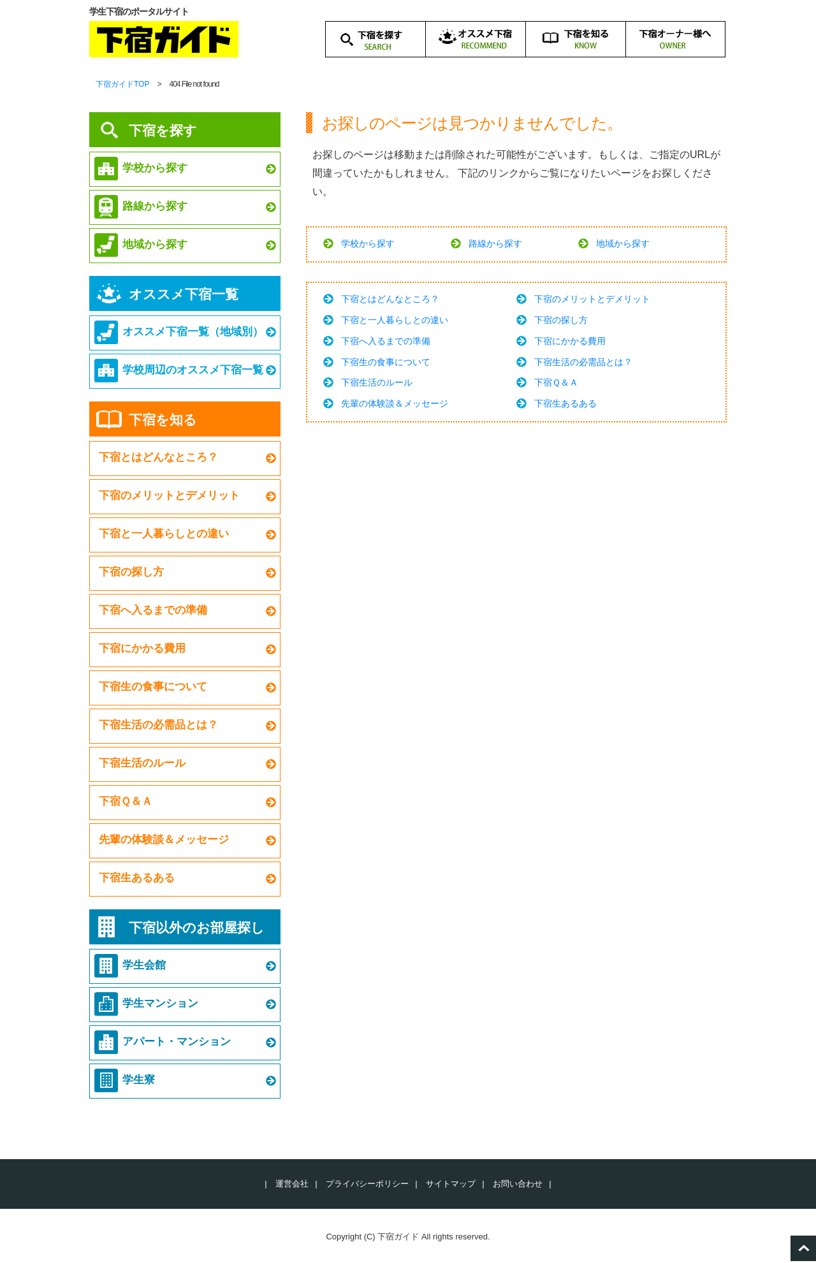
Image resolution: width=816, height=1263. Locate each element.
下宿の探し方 (561, 320)
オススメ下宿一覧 (183, 294)
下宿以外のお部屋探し (197, 927)
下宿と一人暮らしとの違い (394, 320)
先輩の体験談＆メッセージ (394, 403)
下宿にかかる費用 (570, 341)
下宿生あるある (565, 403)
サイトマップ (451, 1183)
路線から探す (495, 243)
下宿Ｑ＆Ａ (556, 382)
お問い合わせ (518, 1183)
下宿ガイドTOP (122, 84)
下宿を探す (163, 130)
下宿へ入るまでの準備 (385, 341)
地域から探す (623, 243)
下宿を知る (163, 419)
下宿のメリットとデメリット (592, 299)
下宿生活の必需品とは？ (583, 362)
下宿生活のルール (376, 382)
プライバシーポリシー (367, 1183)
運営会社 (292, 1183)
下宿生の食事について (385, 362)
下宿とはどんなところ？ (390, 299)
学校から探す (368, 243)
